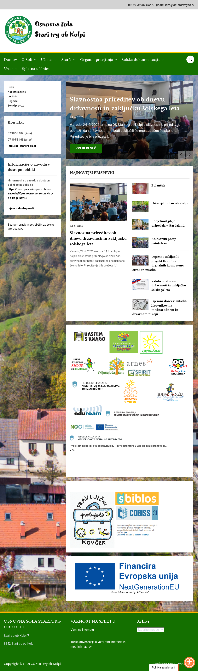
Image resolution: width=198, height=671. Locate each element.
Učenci (47, 60)
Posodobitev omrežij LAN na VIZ (130, 592)
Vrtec (9, 69)
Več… (73, 450)
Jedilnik (12, 96)
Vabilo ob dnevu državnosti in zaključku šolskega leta (168, 285)
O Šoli (27, 60)
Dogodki (13, 101)
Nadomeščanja (17, 91)
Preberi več (86, 148)
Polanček (158, 185)
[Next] (189, 155)
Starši (66, 60)
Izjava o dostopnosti (21, 208)
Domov (10, 60)
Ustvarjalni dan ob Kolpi (169, 203)
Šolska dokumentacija (141, 60)
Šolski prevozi (16, 105)
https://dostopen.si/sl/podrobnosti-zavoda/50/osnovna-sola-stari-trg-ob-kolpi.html (31, 193)
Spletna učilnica (36, 69)
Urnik (11, 87)
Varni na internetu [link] (82, 629)
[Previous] (181, 155)
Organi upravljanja (97, 60)
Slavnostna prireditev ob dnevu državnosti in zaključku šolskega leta (98, 238)
